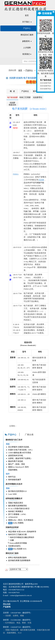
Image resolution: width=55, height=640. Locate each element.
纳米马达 (12, 477)
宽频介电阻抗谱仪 (15, 503)
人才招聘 (27, 48)
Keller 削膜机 (16, 523)
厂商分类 (29, 434)
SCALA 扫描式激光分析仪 (19, 508)
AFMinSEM (12, 517)
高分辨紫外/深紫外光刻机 (18, 447)
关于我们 (27, 22)
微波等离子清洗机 (15, 461)
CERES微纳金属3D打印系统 (19, 453)
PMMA (16, 174)
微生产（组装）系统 (16, 464)
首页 (27, 15)
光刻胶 (41, 180)
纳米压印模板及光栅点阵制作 (22, 537)
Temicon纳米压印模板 (18, 543)
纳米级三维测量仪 (15, 511)
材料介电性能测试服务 (17, 557)
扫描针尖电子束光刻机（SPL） (21, 450)
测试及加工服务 (27, 35)
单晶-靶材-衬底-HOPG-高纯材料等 (22, 532)
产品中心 (27, 28)
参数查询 (27, 41)
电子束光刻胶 (12, 97)
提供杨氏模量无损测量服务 (19, 560)
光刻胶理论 (37, 97)
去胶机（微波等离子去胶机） (20, 458)
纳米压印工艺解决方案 (17, 534)
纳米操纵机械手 (14, 479)
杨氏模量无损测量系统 (17, 506)
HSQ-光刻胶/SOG (17, 549)
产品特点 (25, 91)
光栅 (12, 540)
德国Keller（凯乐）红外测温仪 (20, 520)
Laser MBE (12, 494)
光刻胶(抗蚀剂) (14, 546)
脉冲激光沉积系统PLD (17, 491)
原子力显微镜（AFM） (17, 514)
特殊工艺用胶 (25, 97)
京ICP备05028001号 (11, 601)
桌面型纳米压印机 (15, 455)
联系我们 (26, 54)
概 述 (12, 91)
